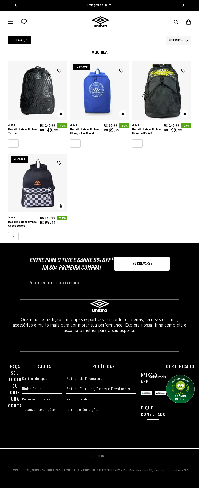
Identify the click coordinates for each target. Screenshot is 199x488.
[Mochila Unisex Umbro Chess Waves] (37, 197)
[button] (176, 22)
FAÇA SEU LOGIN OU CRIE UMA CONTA (15, 386)
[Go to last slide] (15, 5)
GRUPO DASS (99, 456)
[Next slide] (183, 5)
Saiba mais (157, 377)
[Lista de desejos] (24, 22)
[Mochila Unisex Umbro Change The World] (99, 104)
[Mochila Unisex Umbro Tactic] (37, 104)
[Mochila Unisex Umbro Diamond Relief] (161, 104)
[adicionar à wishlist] (59, 70)
